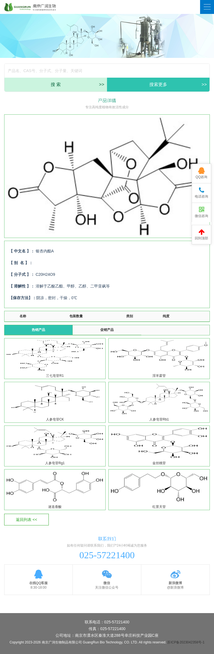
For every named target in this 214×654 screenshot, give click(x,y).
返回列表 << (26, 519)
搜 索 (77, 85)
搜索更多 (178, 85)
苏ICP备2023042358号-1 (185, 642)
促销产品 (107, 330)
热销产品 (38, 330)
